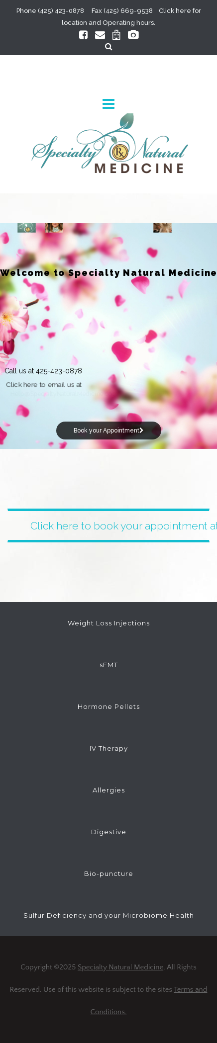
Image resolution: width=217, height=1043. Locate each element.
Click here (175, 10)
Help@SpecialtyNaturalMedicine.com (64, 393)
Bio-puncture (108, 873)
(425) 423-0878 (61, 10)
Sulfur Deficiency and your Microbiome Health (108, 915)
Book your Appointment (109, 430)
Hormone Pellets (109, 706)
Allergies (109, 790)
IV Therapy (109, 748)
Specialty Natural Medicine (120, 967)
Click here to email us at (44, 384)
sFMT (109, 665)
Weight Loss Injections (109, 623)
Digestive (108, 832)
